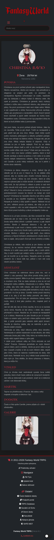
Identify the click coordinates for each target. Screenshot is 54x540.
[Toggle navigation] (8, 22)
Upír (27, 46)
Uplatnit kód (27, 481)
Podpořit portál (27, 500)
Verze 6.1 (36, 531)
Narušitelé (27, 516)
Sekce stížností (27, 485)
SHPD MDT (27, 524)
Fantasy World (27, 10)
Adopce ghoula (27, 520)
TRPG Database (27, 504)
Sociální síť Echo (27, 508)
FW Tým (27, 477)
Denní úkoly (27, 512)
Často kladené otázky (27, 496)
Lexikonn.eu (27, 536)
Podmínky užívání (27, 468)
